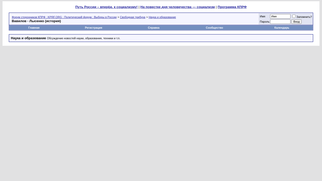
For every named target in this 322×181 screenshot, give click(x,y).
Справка (153, 27)
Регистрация (93, 27)
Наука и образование (162, 17)
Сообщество (215, 27)
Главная (34, 27)
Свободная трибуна (132, 17)
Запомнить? (302, 16)
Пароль (264, 21)
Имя (262, 16)
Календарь (281, 27)
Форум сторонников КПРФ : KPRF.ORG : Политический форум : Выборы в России (64, 17)
